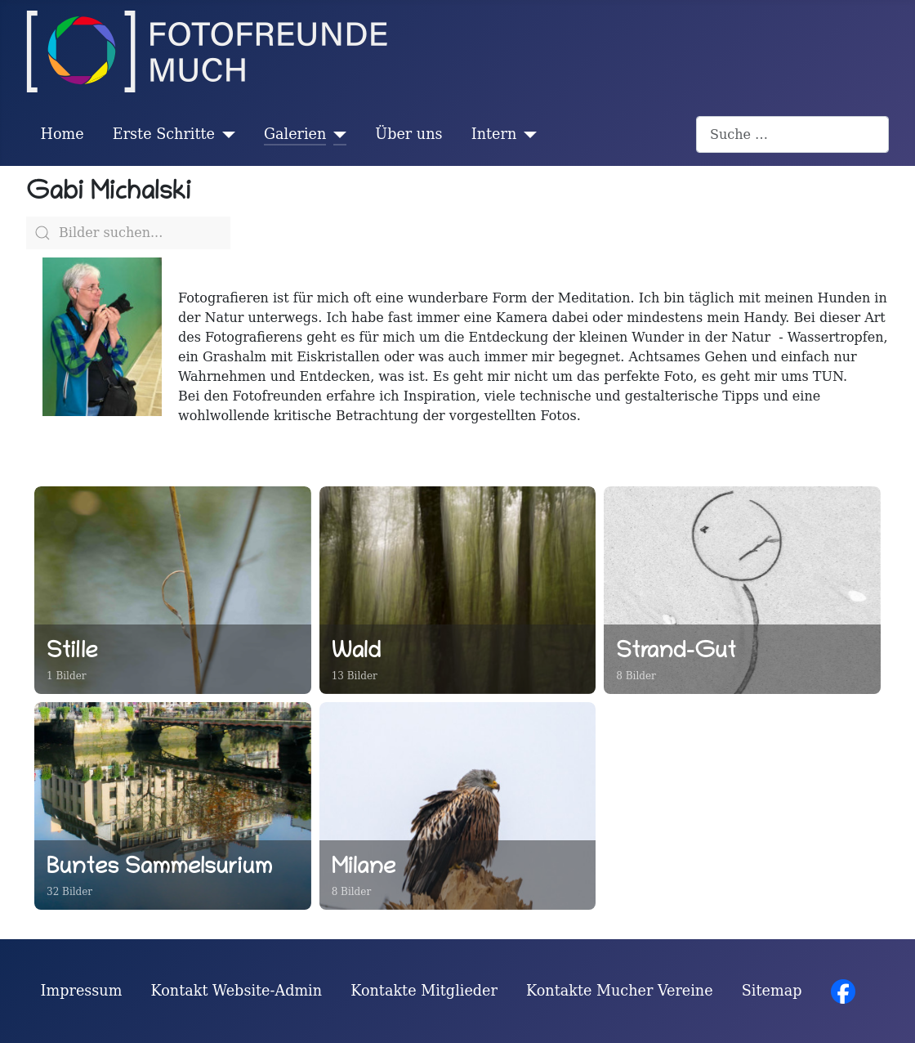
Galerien (295, 134)
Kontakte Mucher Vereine (619, 991)
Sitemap (772, 991)
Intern (494, 134)
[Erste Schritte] (225, 134)
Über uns (408, 134)
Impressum (82, 991)
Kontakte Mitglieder (424, 991)
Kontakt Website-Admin (237, 991)
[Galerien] (336, 134)
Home (62, 134)
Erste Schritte (164, 134)
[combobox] (792, 134)
